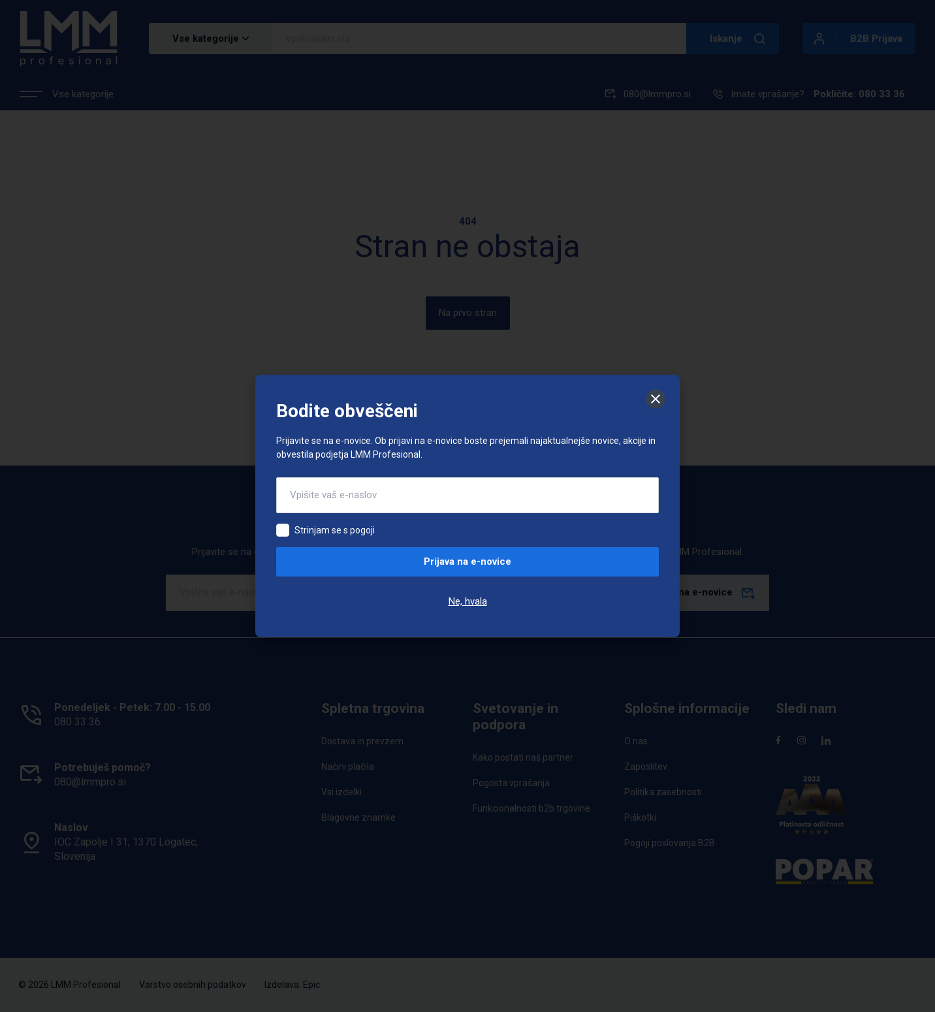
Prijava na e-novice (467, 561)
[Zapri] (655, 399)
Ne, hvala (468, 601)
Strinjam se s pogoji (334, 530)
